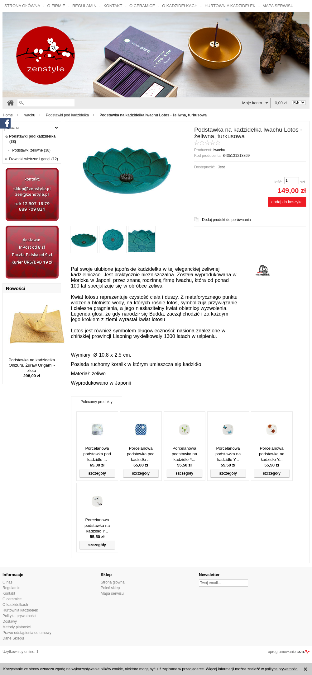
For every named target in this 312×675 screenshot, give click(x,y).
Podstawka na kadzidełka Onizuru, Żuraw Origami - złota (31, 365)
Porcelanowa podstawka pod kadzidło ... (97, 454)
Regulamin (84, 5)
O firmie (56, 5)
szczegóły (97, 473)
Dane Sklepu (13, 638)
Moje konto (252, 103)
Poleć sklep (110, 588)
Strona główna (22, 5)
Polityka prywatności (19, 616)
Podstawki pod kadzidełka (67, 115)
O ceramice (142, 5)
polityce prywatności (281, 669)
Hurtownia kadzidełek (230, 5)
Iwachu (29, 115)
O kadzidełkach (179, 5)
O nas (7, 582)
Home (8, 115)
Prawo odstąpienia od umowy (26, 632)
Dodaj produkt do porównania (226, 220)
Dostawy (9, 621)
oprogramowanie (282, 651)
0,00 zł (281, 103)
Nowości (15, 288)
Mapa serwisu (277, 5)
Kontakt (112, 5)
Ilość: (277, 182)
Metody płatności (16, 627)
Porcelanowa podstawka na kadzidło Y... (184, 454)
